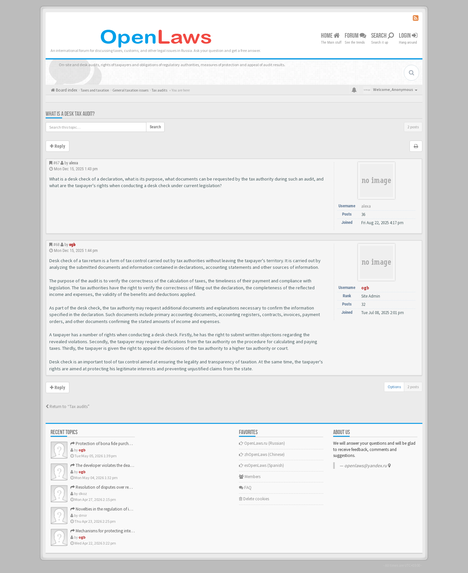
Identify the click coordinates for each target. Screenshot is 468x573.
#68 (56, 244)
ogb (72, 244)
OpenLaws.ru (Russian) (262, 443)
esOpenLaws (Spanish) (261, 465)
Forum (355, 36)
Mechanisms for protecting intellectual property (115, 531)
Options (394, 386)
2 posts (413, 126)
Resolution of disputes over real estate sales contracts (120, 487)
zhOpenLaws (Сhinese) (262, 454)
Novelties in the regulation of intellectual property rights (122, 509)
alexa (73, 162)
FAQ (245, 487)
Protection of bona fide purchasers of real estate (115, 443)
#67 (56, 162)
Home (330, 36)
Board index (66, 90)
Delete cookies (254, 499)
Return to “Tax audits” (68, 406)
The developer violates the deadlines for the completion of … (127, 465)
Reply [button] (57, 146)
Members (249, 476)
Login (408, 36)
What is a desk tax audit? (70, 113)
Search (382, 36)
